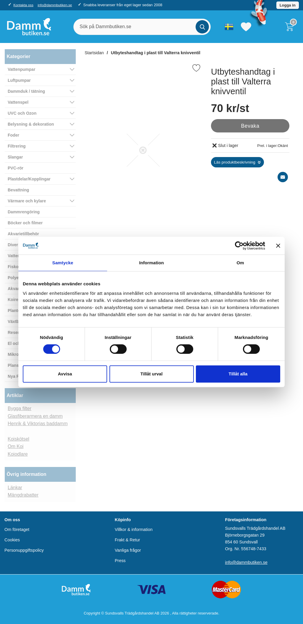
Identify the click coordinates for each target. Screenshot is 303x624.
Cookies (12, 539)
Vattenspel (18, 102)
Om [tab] (240, 262)
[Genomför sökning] (202, 26)
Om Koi (15, 446)
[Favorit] (196, 68)
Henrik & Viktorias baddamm (37, 423)
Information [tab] (151, 262)
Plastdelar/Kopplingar (29, 179)
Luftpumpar (19, 80)
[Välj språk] (229, 27)
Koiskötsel (18, 438)
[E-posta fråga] (283, 177)
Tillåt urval (152, 373)
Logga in (288, 5)
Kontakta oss (23, 5)
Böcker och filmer (25, 222)
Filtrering (17, 146)
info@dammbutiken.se (55, 5)
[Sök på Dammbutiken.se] (142, 27)
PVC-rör (15, 168)
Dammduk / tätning (26, 91)
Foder (13, 135)
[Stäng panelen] (278, 246)
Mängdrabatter (23, 494)
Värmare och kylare (27, 201)
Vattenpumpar (21, 69)
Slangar (15, 157)
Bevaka (250, 126)
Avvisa (65, 373)
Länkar (15, 487)
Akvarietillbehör (23, 233)
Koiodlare (18, 454)
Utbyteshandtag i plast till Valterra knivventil (155, 52)
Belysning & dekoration (31, 124)
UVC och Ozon (22, 113)
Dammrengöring (24, 211)
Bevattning (18, 190)
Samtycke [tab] (62, 262)
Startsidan (94, 52)
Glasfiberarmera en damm (35, 416)
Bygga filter (19, 408)
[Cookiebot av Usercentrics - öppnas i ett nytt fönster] (239, 245)
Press (120, 560)
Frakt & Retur (127, 539)
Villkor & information (134, 529)
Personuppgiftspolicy (24, 550)
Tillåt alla (238, 373)
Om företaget (16, 529)
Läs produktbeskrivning (234, 162)
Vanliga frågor (128, 550)
